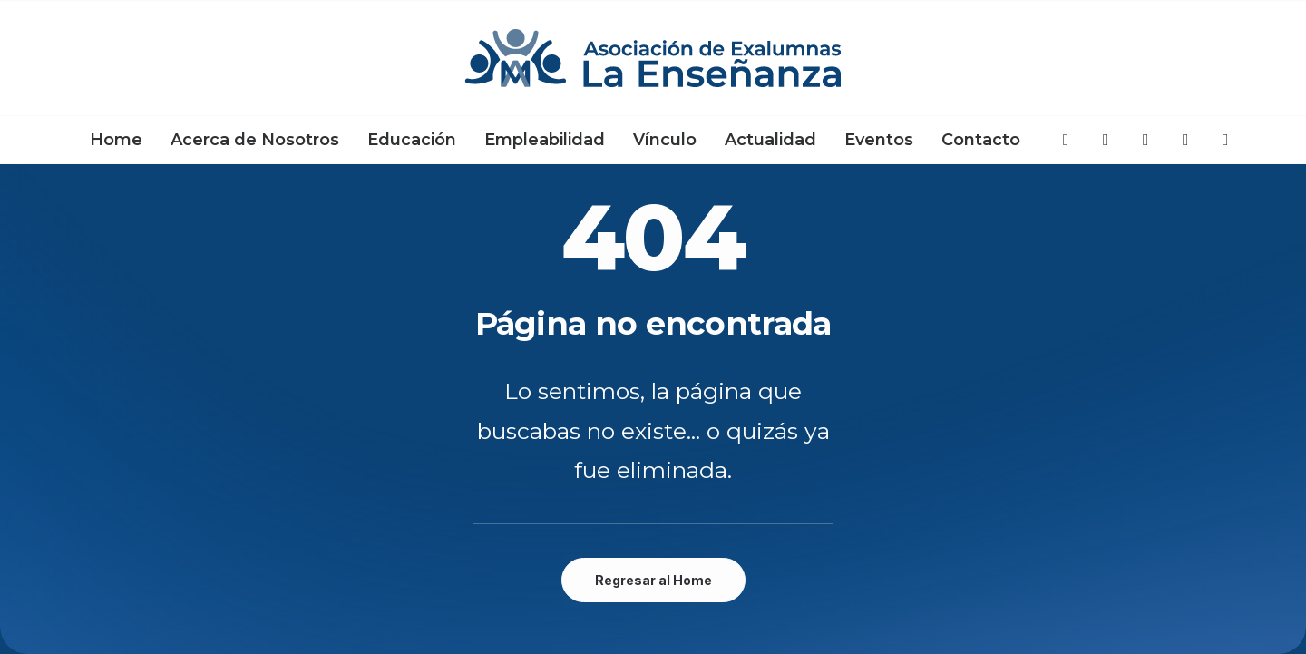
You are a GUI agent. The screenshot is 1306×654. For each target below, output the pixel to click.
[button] (1067, 139)
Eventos (878, 140)
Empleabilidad (544, 140)
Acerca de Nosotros (255, 140)
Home (116, 140)
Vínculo (665, 140)
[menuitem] (116, 139)
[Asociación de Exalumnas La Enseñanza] (653, 58)
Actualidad (770, 140)
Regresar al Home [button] (653, 580)
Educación (411, 140)
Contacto (980, 140)
